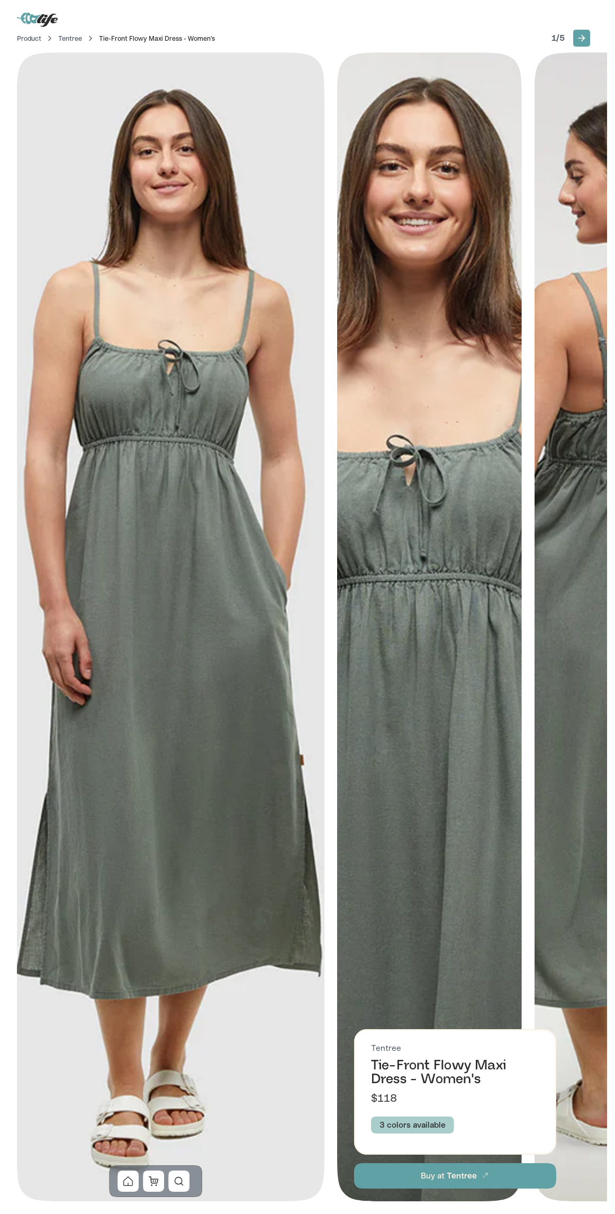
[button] (581, 38)
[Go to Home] (38, 19)
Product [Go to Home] (29, 38)
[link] (128, 1181)
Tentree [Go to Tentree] (70, 38)
